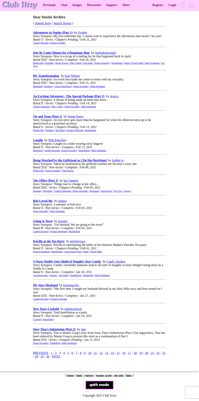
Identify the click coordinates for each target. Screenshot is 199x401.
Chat (64, 5)
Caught (38, 140)
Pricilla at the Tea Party (49, 241)
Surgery (127, 191)
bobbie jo (118, 160)
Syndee (82, 32)
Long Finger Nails (72, 251)
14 (112, 353)
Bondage (49, 63)
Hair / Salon (57, 106)
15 (118, 353)
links (129, 375)
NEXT (56, 356)
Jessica (114, 96)
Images (77, 5)
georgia (62, 221)
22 (158, 353)
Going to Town (42, 221)
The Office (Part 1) (45, 180)
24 (36, 356)
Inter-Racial (68, 170)
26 (47, 356)
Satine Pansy (76, 116)
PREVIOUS (40, 353)
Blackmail (38, 86)
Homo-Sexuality (58, 43)
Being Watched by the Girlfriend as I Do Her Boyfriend (70, 160)
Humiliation (117, 63)
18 (135, 353)
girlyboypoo (77, 241)
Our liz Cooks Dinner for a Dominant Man (61, 52)
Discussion (94, 5)
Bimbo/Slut (38, 63)
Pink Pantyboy (57, 140)
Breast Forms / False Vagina (68, 63)
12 (101, 353)
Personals (49, 5)
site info (119, 375)
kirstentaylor (71, 285)
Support (111, 5)
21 (152, 353)
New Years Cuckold (46, 309)
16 (123, 353)
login (79, 375)
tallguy (62, 201)
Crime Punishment (63, 86)
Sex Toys (118, 191)
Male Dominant (152, 63)
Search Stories (62, 23)
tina (83, 329)
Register (157, 5)
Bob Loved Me (42, 201)
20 (146, 353)
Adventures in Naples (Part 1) (52, 32)
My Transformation (46, 75)
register (89, 375)
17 (129, 353)
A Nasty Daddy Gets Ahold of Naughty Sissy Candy (67, 261)
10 (89, 353)
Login (172, 5)
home (70, 375)
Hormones (94, 191)
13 (106, 353)
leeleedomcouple (105, 52)
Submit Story (43, 23)
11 (95, 353)
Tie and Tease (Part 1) (47, 116)
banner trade (104, 375)
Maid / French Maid (133, 63)
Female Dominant (41, 106)
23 (163, 353)
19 (140, 353)
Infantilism (88, 275)
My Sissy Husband (45, 285)
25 (42, 356)
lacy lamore (71, 180)
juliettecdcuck (73, 309)
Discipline (88, 63)
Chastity (53, 275)
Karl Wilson (72, 75)
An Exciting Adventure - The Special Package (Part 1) (68, 96)
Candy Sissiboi (115, 261)
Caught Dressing (41, 43)
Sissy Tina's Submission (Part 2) (54, 329)
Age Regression (40, 275)
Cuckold (37, 319)
